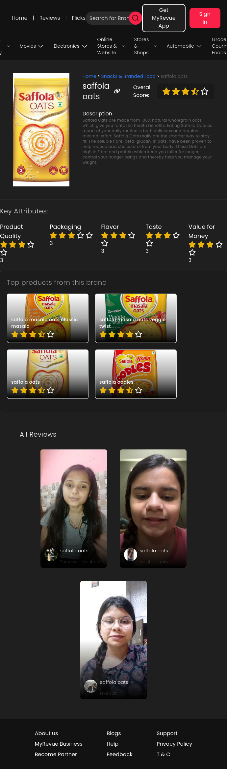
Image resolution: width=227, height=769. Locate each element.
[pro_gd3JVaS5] (136, 374)
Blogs (114, 733)
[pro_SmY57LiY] (47, 374)
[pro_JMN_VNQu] (136, 318)
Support (167, 733)
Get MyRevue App (164, 18)
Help (112, 744)
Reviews (49, 18)
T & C (163, 754)
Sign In (205, 18)
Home (19, 18)
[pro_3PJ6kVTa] (47, 318)
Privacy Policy (174, 744)
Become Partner (56, 754)
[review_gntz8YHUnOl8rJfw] (113, 640)
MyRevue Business (59, 744)
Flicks (79, 18)
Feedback (119, 754)
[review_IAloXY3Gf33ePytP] (153, 508)
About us (46, 733)
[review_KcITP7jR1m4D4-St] (73, 508)
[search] (135, 18)
